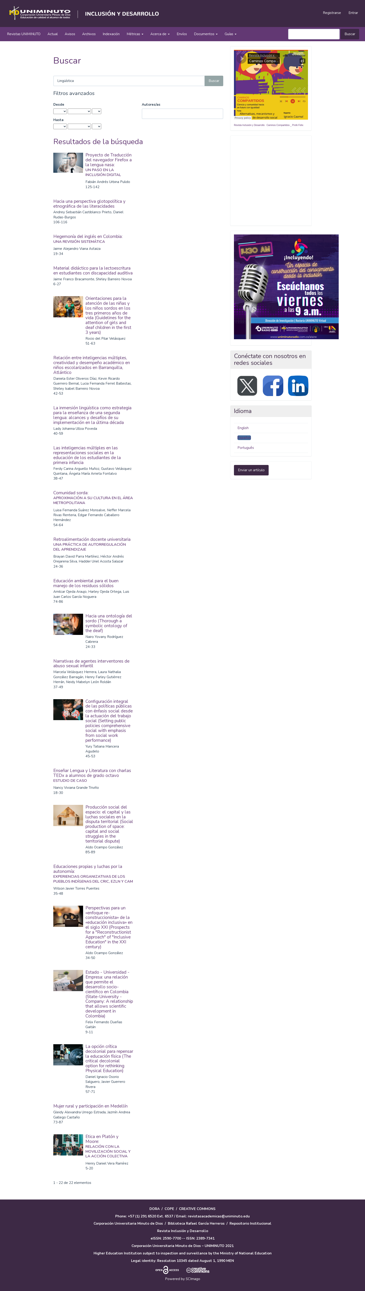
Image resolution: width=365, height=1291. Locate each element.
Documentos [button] (206, 34)
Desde (58, 104)
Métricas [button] (135, 34)
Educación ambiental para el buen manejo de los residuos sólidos (85, 583)
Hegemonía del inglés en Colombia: (93, 239)
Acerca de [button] (160, 34)
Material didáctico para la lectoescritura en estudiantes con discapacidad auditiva (93, 270)
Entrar (353, 12)
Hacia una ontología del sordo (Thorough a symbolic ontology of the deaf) (108, 623)
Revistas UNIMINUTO (24, 34)
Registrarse (332, 12)
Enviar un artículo (251, 470)
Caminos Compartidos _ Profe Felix (285, 125)
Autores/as (151, 104)
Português (245, 447)
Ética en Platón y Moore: (109, 1146)
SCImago (193, 1279)
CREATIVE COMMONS (197, 1208)
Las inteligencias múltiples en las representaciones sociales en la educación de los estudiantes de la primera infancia (87, 455)
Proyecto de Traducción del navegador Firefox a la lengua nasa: (109, 164)
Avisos (70, 34)
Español (244, 437)
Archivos (89, 34)
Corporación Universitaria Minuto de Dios (128, 1223)
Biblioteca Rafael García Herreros (196, 1223)
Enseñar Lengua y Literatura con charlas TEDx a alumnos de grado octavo (93, 775)
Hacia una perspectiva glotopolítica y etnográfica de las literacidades (89, 203)
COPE (169, 1208)
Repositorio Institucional (250, 1223)
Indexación (111, 34)
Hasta (58, 120)
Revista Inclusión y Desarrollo (249, 125)
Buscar (350, 34)
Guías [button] (231, 34)
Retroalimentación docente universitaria (93, 544)
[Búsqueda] (314, 34)
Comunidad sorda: (93, 497)
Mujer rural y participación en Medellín (90, 1106)
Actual (52, 34)
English (243, 428)
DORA (154, 1208)
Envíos (182, 34)
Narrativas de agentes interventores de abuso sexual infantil (91, 663)
